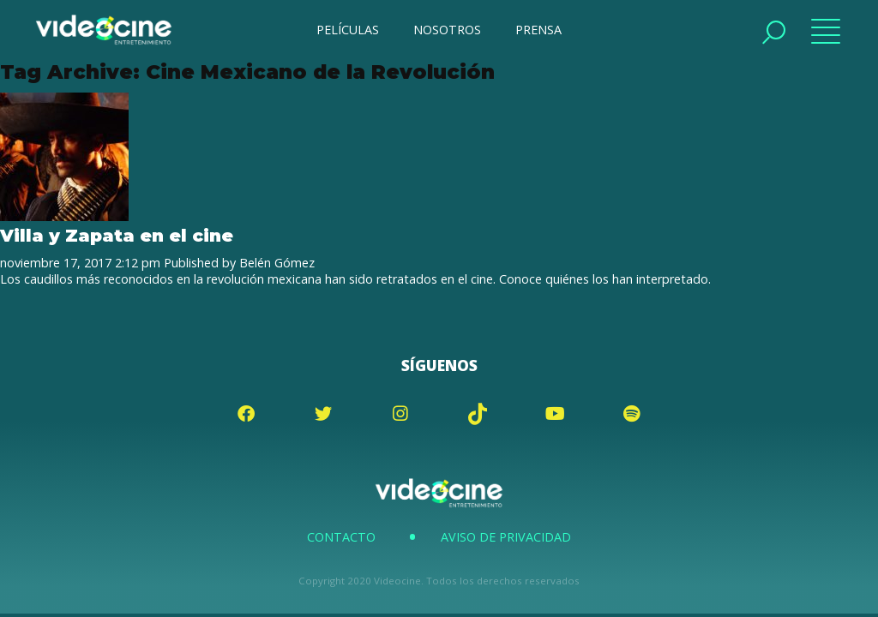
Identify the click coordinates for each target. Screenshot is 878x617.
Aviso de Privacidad (506, 537)
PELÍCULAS (347, 29)
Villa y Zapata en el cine (116, 235)
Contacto (341, 537)
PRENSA (538, 29)
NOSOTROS (447, 29)
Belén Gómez (277, 263)
